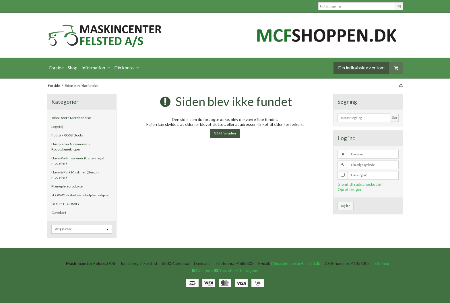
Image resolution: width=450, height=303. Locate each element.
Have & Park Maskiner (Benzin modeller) (75, 174)
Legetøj (57, 126)
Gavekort (58, 212)
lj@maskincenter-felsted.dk (295, 263)
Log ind (345, 206)
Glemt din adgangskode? (360, 184)
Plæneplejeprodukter (67, 186)
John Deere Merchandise (71, 118)
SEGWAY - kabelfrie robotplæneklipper (80, 195)
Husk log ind (359, 175)
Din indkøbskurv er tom (370, 68)
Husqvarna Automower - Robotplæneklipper (70, 146)
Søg (398, 6)
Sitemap (382, 263)
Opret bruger (350, 189)
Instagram (247, 270)
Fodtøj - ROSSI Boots (67, 135)
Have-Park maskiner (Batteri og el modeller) (77, 160)
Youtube (224, 270)
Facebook (203, 270)
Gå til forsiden (225, 133)
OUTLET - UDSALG (66, 204)
